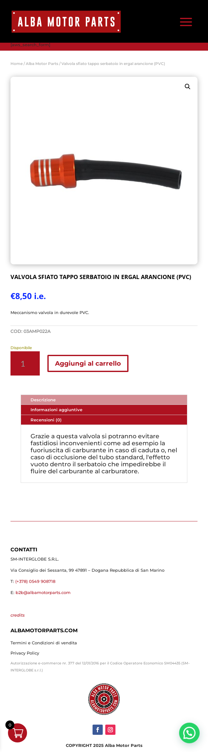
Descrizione (43, 399)
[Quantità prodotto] (25, 363)
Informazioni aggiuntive (56, 409)
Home (16, 63)
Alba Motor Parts (42, 63)
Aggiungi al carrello (88, 363)
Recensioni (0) (46, 419)
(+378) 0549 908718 (35, 581)
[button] (187, 86)
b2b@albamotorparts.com (43, 592)
